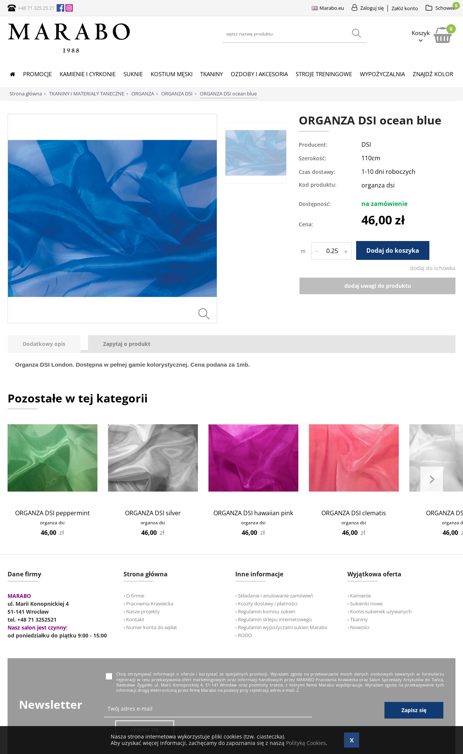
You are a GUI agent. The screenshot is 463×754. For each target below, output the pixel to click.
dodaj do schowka (432, 268)
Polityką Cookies (306, 742)
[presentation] (44, 344)
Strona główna (25, 93)
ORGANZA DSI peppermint (52, 513)
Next (431, 480)
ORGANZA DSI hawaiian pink (253, 513)
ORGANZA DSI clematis (353, 513)
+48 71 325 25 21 (36, 8)
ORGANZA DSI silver (153, 513)
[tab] (48, 344)
